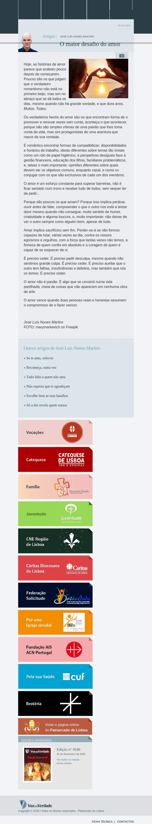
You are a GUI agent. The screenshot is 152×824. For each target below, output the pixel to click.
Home (30, 5)
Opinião (98, 14)
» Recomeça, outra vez (40, 367)
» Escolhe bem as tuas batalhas (46, 396)
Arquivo (75, 14)
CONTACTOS (125, 821)
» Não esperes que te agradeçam (47, 386)
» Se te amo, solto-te (38, 358)
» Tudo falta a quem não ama (44, 377)
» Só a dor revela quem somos (45, 405)
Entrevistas (29, 14)
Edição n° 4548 (68, 749)
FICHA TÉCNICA (102, 821)
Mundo (121, 5)
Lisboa (52, 5)
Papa (98, 5)
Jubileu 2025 (75, 5)
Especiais (52, 14)
